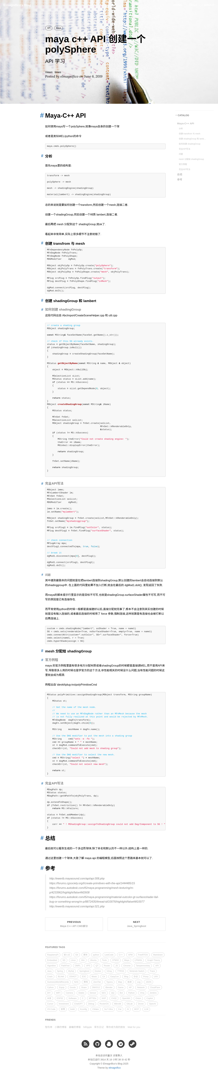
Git (76, 955)
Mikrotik (117, 1004)
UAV (156, 976)
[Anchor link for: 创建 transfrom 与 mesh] (41, 243)
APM (130, 955)
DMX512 (96, 987)
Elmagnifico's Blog (17, 5)
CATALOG (183, 115)
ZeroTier (97, 982)
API (48, 28)
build (72, 1009)
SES (104, 993)
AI (128, 1009)
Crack (49, 976)
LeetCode (109, 955)
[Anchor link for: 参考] (41, 868)
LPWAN (138, 960)
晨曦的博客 (75, 1027)
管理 (63, 1009)
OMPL (78, 965)
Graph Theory (153, 960)
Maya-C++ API (185, 123)
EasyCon (114, 976)
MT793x (92, 998)
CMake (95, 1009)
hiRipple (87, 1027)
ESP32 (60, 998)
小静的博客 (61, 1027)
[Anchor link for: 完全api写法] (41, 483)
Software (72, 998)
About (209, 5)
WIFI (58, 993)
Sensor (93, 993)
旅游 (129, 982)
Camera (69, 993)
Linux (73, 960)
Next (136, 924)
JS (116, 965)
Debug (91, 1004)
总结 (179, 174)
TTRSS (120, 971)
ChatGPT (78, 1004)
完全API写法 (184, 149)
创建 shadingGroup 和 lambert (192, 139)
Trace (152, 971)
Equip (61, 987)
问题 (181, 154)
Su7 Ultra (108, 1009)
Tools (104, 960)
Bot (121, 993)
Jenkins (153, 993)
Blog (126, 976)
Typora (109, 982)
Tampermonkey (143, 965)
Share (84, 987)
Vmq (142, 993)
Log (138, 982)
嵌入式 (67, 955)
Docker (98, 971)
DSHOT (72, 976)
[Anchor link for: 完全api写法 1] (41, 783)
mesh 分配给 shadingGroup (191, 159)
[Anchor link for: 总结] (41, 838)
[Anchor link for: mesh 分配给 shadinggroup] (41, 651)
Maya (58, 28)
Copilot (149, 998)
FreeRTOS (143, 955)
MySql (71, 971)
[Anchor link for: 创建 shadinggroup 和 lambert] (41, 300)
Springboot (84, 971)
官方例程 (183, 164)
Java (49, 971)
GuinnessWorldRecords (58, 982)
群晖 (86, 982)
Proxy (146, 976)
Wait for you (134, 1027)
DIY (49, 993)
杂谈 (136, 976)
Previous (74, 924)
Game (121, 987)
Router (107, 965)
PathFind (65, 965)
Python (131, 993)
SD (64, 960)
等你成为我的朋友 (115, 1027)
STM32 (115, 960)
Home (178, 5)
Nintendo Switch (136, 971)
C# (103, 976)
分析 (181, 128)
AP (130, 987)
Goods (73, 987)
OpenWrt (126, 998)
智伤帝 (48, 1027)
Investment (64, 1004)
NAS (76, 982)
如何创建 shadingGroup (189, 144)
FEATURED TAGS (55, 947)
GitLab (130, 1004)
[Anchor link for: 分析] (41, 156)
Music (94, 976)
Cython (50, 987)
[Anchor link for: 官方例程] (41, 660)
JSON (148, 982)
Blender (108, 987)
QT (97, 965)
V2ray (109, 971)
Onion (138, 998)
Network (141, 987)
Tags (193, 5)
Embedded (52, 960)
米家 (49, 998)
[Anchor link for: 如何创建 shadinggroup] (41, 309)
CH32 (114, 998)
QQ (112, 993)
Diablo (81, 993)
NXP (104, 998)
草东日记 (99, 1027)
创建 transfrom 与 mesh (189, 133)
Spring (60, 971)
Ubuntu (93, 960)
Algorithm (51, 965)
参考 (179, 179)
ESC (84, 976)
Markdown (158, 955)
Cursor (50, 1004)
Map (120, 982)
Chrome (127, 965)
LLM (146, 1009)
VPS (88, 965)
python (96, 955)
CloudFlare (155, 987)
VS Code (51, 1009)
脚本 (85, 955)
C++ (121, 955)
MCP (136, 1009)
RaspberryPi (52, 955)
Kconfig (83, 1009)
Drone (141, 1004)
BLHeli (61, 976)
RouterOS (104, 1004)
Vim (82, 960)
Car (119, 1009)
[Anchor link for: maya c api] (40, 115)
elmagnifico (115, 1067)
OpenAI (152, 1004)
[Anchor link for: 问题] (41, 574)
